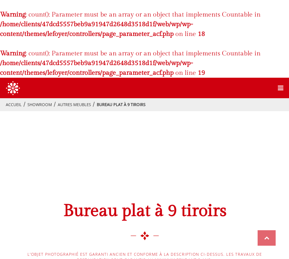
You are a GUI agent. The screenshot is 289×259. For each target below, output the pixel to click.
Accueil (14, 104)
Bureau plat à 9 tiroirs (121, 104)
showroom (39, 104)
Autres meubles (74, 104)
